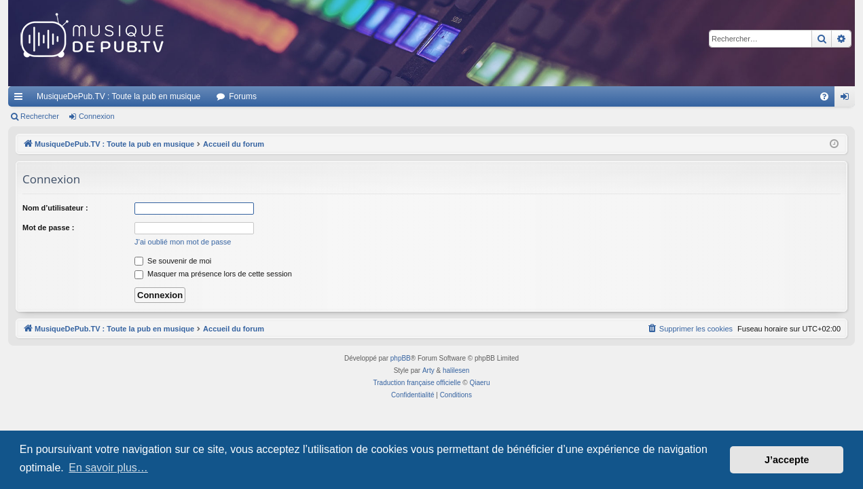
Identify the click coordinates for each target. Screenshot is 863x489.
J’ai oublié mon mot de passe (182, 242)
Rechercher (39, 116)
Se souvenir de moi (172, 261)
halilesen (456, 370)
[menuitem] (824, 96)
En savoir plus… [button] (108, 467)
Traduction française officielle (417, 382)
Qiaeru (479, 382)
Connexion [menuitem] (848, 99)
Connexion (97, 116)
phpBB (400, 358)
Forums (243, 96)
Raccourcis (21, 99)
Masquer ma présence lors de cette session (213, 274)
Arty (428, 370)
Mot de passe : (48, 227)
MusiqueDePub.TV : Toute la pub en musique (118, 96)
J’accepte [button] (787, 459)
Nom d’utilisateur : (55, 208)
